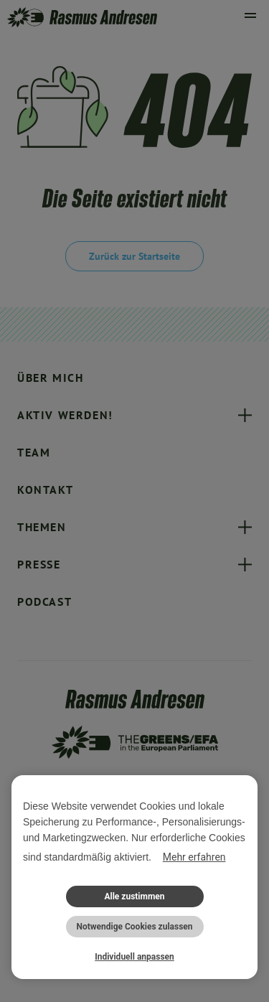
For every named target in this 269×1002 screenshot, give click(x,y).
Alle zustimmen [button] (134, 896)
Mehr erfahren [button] (194, 857)
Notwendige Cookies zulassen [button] (134, 927)
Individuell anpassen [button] (134, 957)
